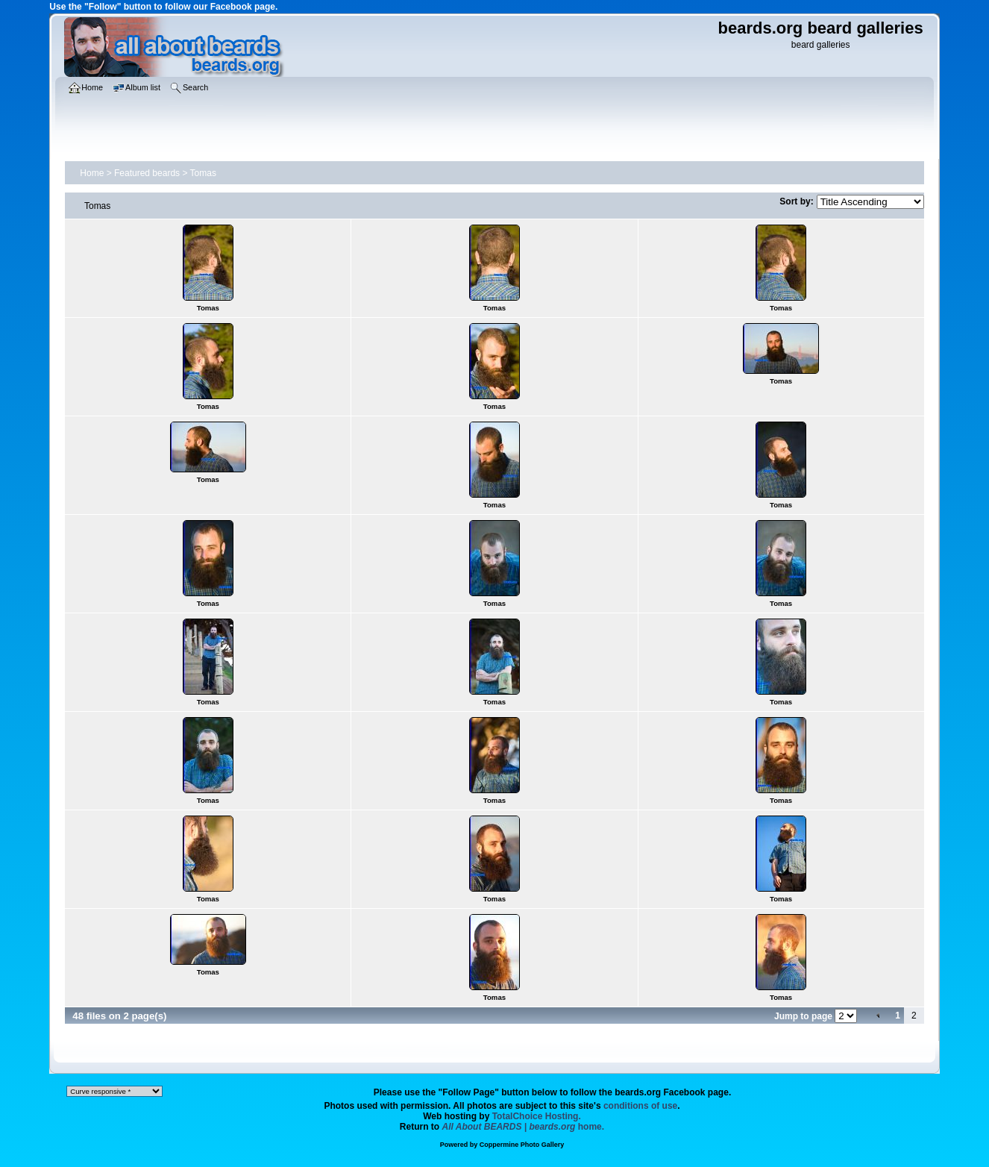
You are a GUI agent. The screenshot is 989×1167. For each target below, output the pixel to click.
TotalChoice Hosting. (536, 1116)
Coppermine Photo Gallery (522, 1144)
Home (92, 173)
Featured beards (147, 173)
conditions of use (640, 1106)
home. (523, 1126)
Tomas (203, 173)
